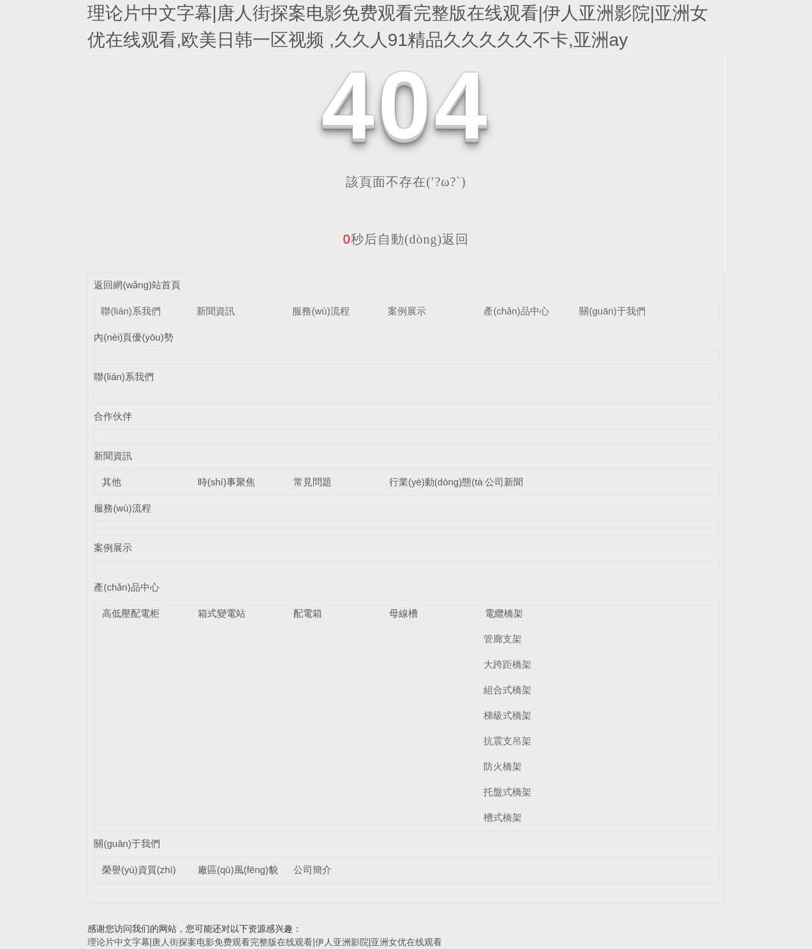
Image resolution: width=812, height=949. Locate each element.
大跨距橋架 (507, 664)
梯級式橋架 (507, 715)
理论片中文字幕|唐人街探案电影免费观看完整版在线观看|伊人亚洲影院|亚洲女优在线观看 (265, 942)
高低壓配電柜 (130, 613)
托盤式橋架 (507, 791)
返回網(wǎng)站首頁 (137, 284)
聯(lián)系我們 (130, 310)
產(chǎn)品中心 (516, 310)
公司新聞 (504, 481)
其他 (111, 481)
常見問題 (312, 481)
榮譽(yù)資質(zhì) (139, 869)
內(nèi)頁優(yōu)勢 (133, 337)
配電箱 (307, 613)
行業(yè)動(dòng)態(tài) (438, 481)
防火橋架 (503, 766)
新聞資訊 (215, 310)
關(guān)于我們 (612, 310)
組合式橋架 (507, 689)
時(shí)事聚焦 (226, 481)
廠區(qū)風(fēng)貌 (238, 869)
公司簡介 (312, 869)
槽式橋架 (503, 817)
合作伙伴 (113, 416)
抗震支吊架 (507, 740)
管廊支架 (503, 638)
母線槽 (403, 613)
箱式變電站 (222, 613)
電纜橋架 (504, 613)
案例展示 (407, 310)
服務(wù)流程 (320, 310)
